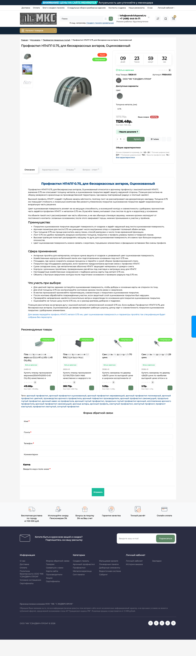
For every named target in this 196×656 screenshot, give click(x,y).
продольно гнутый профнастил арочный (125, 401)
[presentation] (44, 476)
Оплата (36, 8)
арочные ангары (81, 404)
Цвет (118, 90)
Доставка (26, 8)
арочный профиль (99, 404)
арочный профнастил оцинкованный (67, 395)
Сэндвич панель (81, 561)
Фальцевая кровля (108, 561)
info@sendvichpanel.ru (132, 15)
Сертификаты (26, 583)
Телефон (28, 443)
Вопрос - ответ (91, 169)
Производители (54, 574)
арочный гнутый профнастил (89, 401)
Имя (26, 421)
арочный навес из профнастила (58, 401)
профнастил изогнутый (44, 406)
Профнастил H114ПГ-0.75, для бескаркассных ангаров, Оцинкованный (98, 184)
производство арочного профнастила (62, 398)
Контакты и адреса (117, 8)
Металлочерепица (82, 571)
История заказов (134, 564)
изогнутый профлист (144, 404)
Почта (27, 432)
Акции (49, 578)
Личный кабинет (134, 561)
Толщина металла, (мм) (126, 104)
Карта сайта (52, 571)
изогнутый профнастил (121, 404)
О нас (150, 8)
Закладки (157, 561)
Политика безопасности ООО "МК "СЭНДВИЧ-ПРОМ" (31, 574)
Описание (29, 170)
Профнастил (79, 567)
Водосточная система (110, 571)
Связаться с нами (54, 567)
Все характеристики (125, 157)
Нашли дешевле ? (128, 132)
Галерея (50, 564)
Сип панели (79, 574)
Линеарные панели (109, 564)
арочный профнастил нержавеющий (106, 395)
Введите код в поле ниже (36, 469)
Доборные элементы (109, 567)
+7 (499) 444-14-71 (129, 18)
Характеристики (50, 170)
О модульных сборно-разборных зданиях (86, 8)
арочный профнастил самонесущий (138, 398)
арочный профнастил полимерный (143, 395)
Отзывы (70, 169)
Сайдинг (103, 574)
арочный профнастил (37, 395)
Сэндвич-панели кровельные (100, 23)
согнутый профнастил (68, 406)
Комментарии (31, 454)
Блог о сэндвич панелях (54, 8)
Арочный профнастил (84, 564)
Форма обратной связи (57, 561)
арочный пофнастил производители (100, 398)
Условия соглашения (30, 580)
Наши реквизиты (137, 8)
